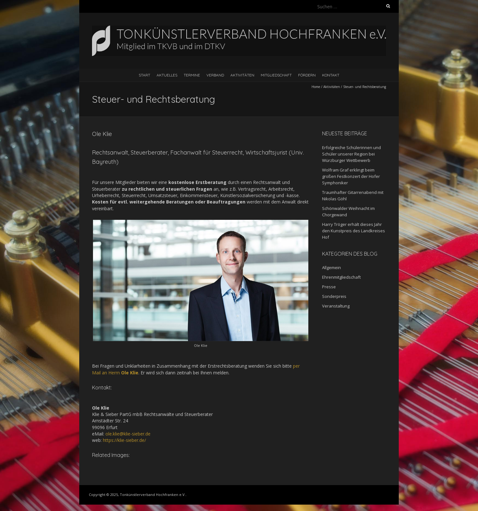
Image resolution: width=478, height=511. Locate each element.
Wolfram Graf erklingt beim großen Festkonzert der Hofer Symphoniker (351, 176)
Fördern (307, 75)
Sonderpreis (334, 296)
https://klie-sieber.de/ (124, 440)
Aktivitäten (242, 75)
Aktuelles (167, 75)
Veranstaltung (336, 306)
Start (144, 75)
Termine (192, 75)
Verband (215, 75)
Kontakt (330, 75)
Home (316, 86)
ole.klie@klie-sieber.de (127, 434)
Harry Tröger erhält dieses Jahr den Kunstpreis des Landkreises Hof (353, 230)
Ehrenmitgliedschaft (341, 277)
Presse (329, 287)
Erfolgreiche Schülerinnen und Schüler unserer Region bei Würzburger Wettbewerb (351, 154)
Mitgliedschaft (276, 75)
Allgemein (331, 267)
